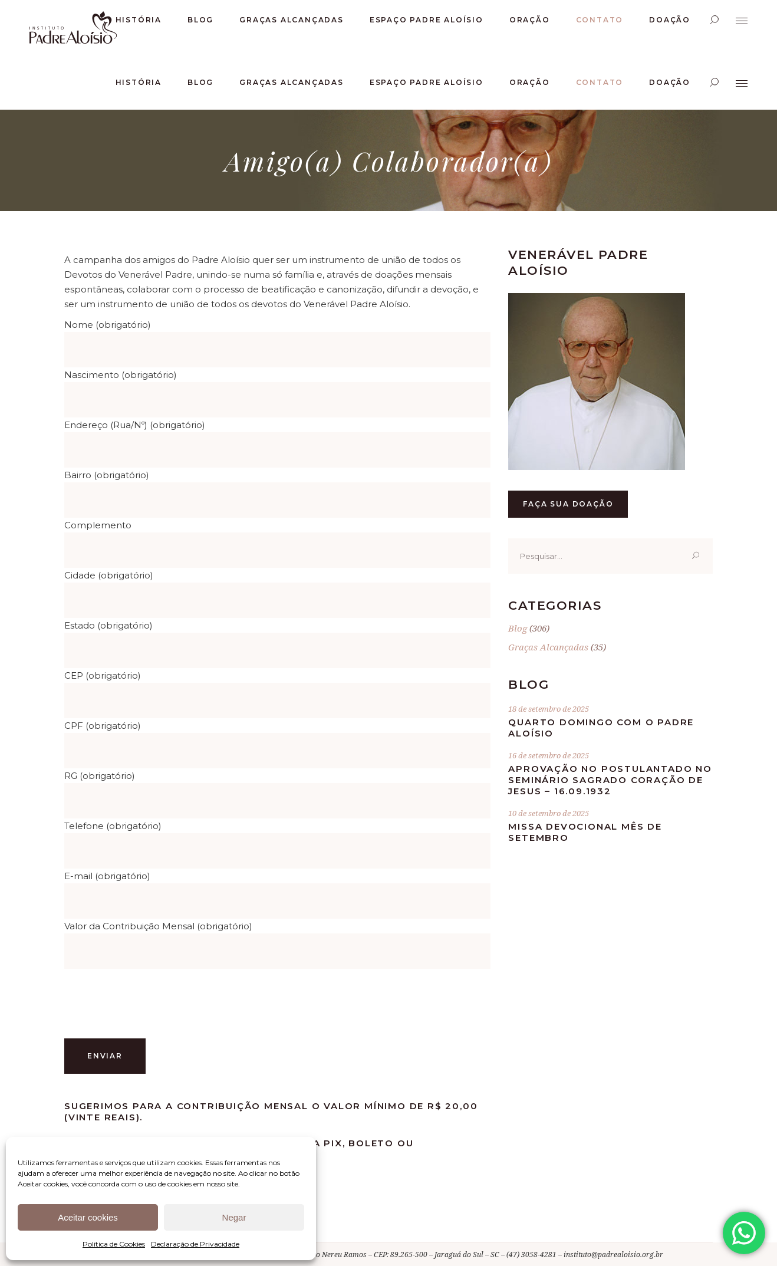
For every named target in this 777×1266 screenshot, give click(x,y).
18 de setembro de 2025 (548, 708)
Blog (517, 628)
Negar (234, 1217)
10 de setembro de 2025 (548, 813)
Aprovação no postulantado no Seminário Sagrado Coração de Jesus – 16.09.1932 (610, 780)
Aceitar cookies (88, 1217)
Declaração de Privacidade (195, 1243)
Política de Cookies (114, 1243)
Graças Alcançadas (548, 647)
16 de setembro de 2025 (548, 755)
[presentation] (153, 1004)
